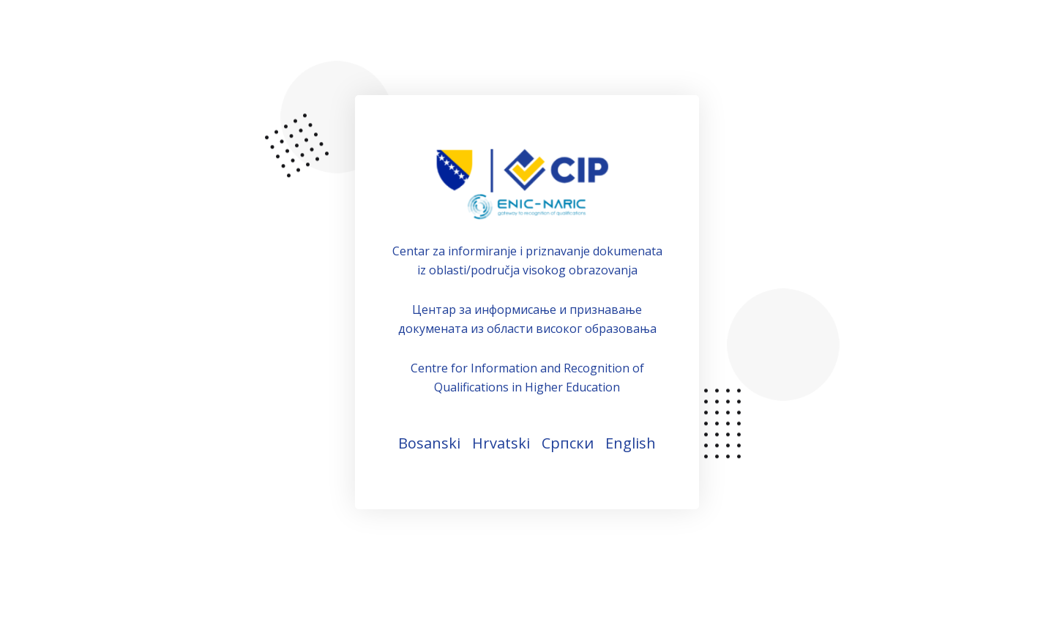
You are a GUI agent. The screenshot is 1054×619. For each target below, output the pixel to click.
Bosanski (429, 443)
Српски (568, 443)
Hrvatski (501, 443)
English (630, 443)
